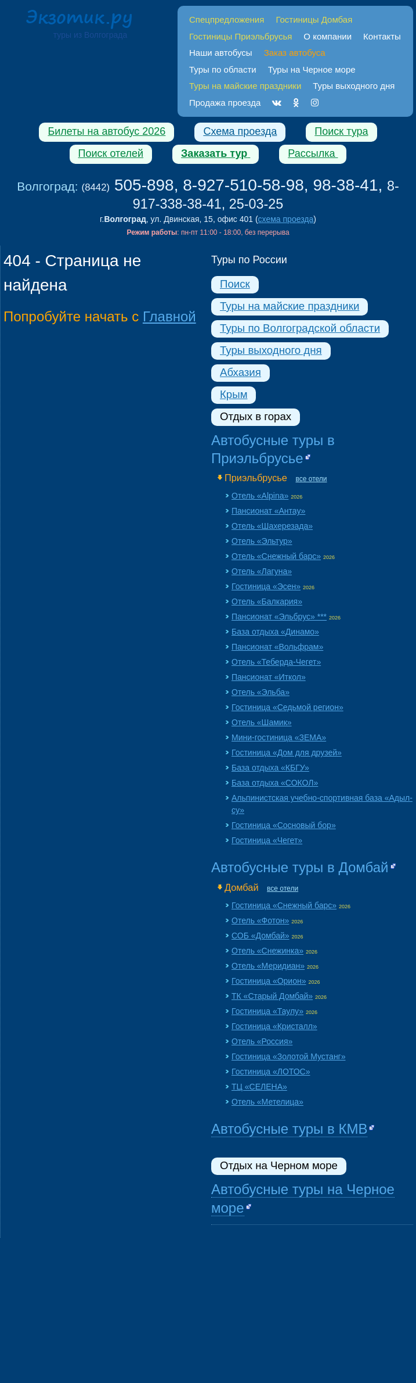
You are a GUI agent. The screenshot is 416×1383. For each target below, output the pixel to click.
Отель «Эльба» (260, 692)
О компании (327, 36)
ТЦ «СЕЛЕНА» (259, 1086)
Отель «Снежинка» (267, 950)
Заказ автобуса (294, 53)
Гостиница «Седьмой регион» (287, 707)
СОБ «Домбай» (260, 935)
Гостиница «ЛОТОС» (270, 1071)
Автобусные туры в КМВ (289, 1129)
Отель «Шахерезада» (272, 526)
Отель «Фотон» (260, 920)
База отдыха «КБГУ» (270, 767)
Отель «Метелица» (267, 1101)
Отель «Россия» (261, 1041)
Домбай (242, 887)
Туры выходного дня (354, 86)
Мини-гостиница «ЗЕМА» (278, 737)
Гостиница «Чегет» (266, 840)
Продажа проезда (225, 103)
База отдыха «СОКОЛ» (274, 782)
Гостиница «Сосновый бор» (283, 825)
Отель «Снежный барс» (276, 556)
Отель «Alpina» (259, 495)
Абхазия (240, 372)
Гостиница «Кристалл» (274, 1026)
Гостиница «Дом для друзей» (286, 752)
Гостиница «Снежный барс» (284, 905)
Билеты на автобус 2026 (106, 131)
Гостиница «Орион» (268, 981)
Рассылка (313, 153)
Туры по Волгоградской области (300, 328)
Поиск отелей (111, 153)
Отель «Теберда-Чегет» (276, 662)
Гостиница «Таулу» (267, 1011)
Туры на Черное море (312, 69)
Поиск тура (341, 131)
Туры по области (222, 69)
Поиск (235, 284)
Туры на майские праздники (289, 306)
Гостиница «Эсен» (266, 586)
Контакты (382, 36)
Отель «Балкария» (266, 601)
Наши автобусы (220, 53)
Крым (233, 394)
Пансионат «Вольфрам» (277, 646)
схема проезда (286, 219)
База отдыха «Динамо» (275, 631)
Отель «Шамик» (261, 722)
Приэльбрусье (256, 477)
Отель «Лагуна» (261, 571)
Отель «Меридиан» (268, 965)
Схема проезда (240, 131)
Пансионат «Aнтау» (268, 510)
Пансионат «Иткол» (268, 677)
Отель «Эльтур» (261, 541)
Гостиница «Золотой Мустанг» (288, 1056)
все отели (311, 479)
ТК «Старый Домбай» (272, 996)
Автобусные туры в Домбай (300, 867)
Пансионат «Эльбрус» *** (279, 616)
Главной (169, 316)
